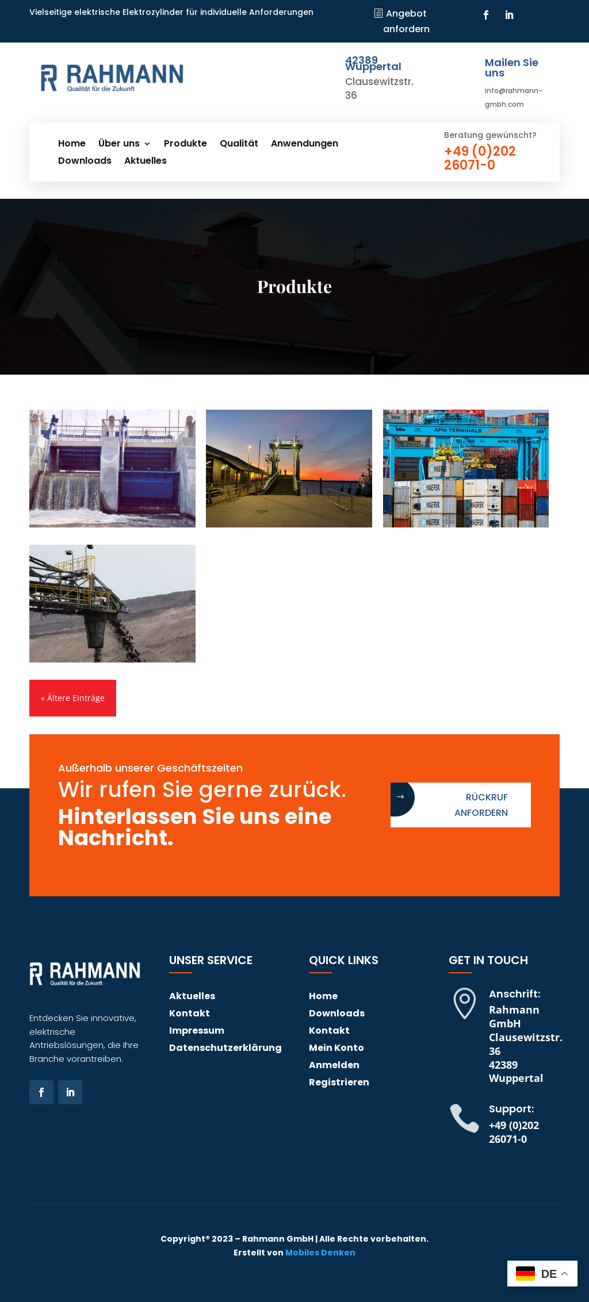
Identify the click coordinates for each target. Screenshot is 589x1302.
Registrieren (339, 1083)
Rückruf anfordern (481, 805)
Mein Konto (336, 1049)
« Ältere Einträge (73, 697)
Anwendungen (304, 145)
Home (72, 145)
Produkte (185, 145)
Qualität (239, 145)
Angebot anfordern (406, 21)
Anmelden (334, 1066)
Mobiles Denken (320, 1252)
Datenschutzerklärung (225, 1049)
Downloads (85, 162)
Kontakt (189, 1015)
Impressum (196, 1032)
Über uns (119, 145)
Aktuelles (145, 162)
